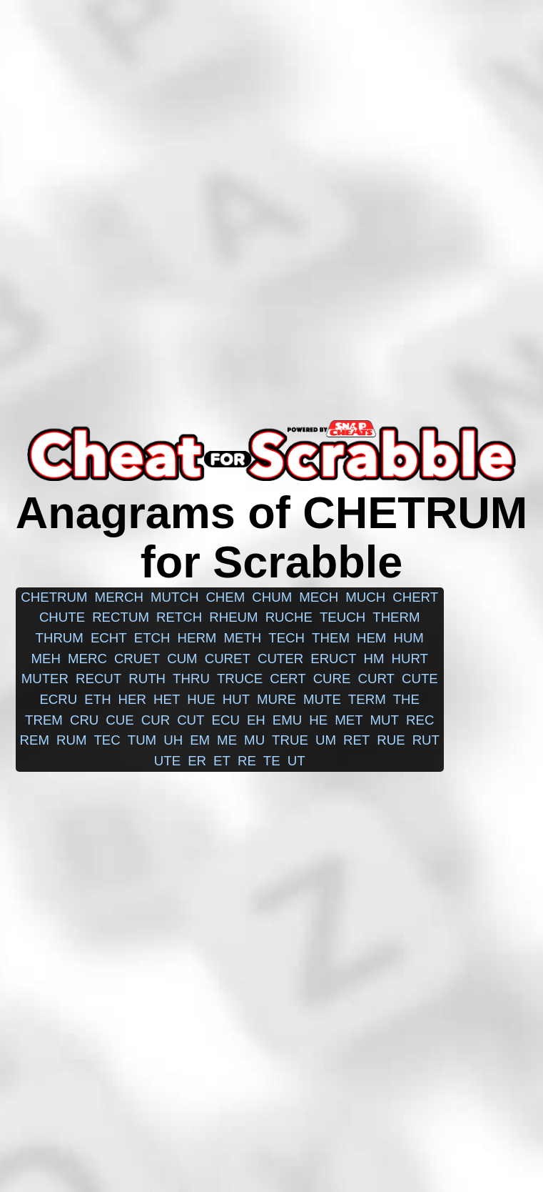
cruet (137, 658)
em (200, 740)
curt (376, 678)
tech (286, 637)
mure (276, 699)
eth (97, 699)
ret (356, 740)
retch (179, 617)
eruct (333, 658)
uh (173, 740)
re (247, 760)
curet (227, 658)
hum (408, 637)
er (197, 760)
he (318, 719)
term (367, 699)
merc (87, 658)
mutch (174, 597)
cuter (280, 658)
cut (190, 719)
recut (98, 678)
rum (71, 740)
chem (225, 597)
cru (84, 719)
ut (296, 760)
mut (384, 719)
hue (201, 699)
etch (152, 637)
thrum (59, 637)
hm (373, 658)
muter (44, 678)
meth (242, 637)
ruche (289, 617)
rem (34, 740)
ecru (58, 699)
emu (287, 719)
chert (415, 597)
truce (240, 678)
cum (182, 658)
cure (332, 678)
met (348, 719)
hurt (409, 658)
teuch (342, 617)
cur (155, 719)
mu (254, 740)
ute (167, 760)
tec (106, 740)
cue (119, 719)
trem (44, 719)
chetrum (54, 597)
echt (109, 637)
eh (256, 719)
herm (196, 637)
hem (371, 637)
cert (287, 678)
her (132, 699)
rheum (233, 617)
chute (62, 617)
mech (318, 597)
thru (191, 678)
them (331, 637)
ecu (225, 719)
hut (236, 699)
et (221, 760)
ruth (147, 678)
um (325, 740)
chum (272, 597)
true (290, 740)
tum (142, 740)
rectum (120, 617)
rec (420, 719)
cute (420, 678)
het (166, 699)
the (406, 699)
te (271, 760)
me (227, 740)
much (365, 597)
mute (322, 699)
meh (45, 658)
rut (426, 740)
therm (396, 617)
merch (119, 597)
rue (391, 740)
